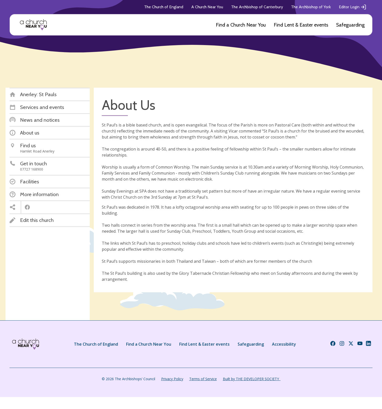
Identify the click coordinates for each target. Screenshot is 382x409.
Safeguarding (350, 25)
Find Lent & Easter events (301, 25)
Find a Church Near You (241, 25)
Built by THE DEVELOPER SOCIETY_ (251, 378)
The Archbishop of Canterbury (257, 7)
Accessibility (284, 344)
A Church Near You (207, 7)
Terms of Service (203, 378)
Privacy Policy (172, 378)
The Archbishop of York (311, 7)
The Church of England (163, 7)
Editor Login (352, 7)
